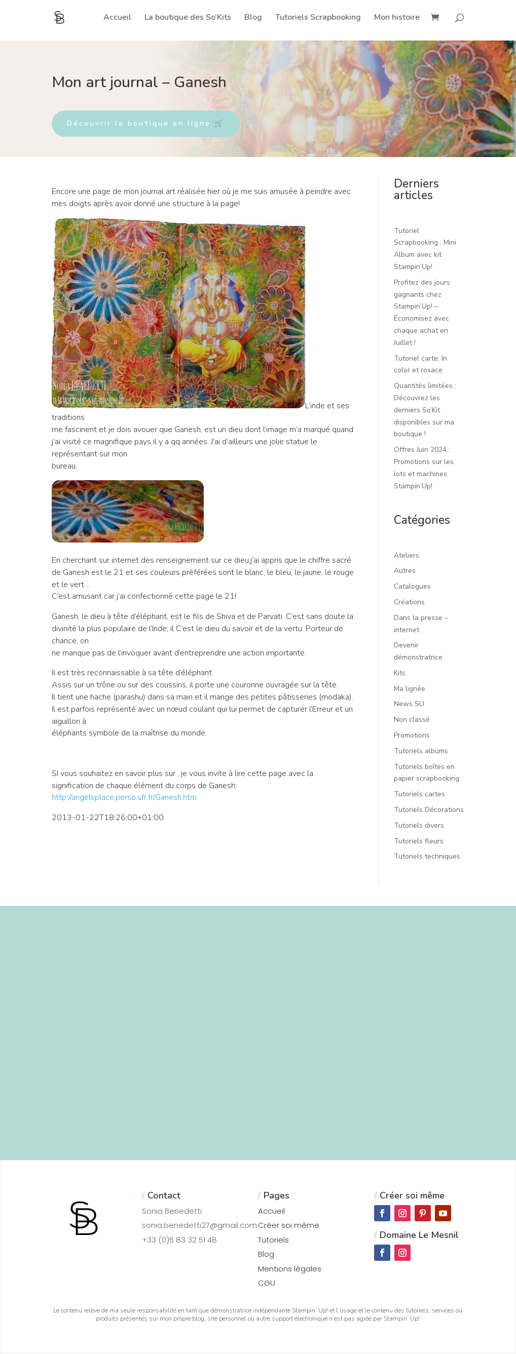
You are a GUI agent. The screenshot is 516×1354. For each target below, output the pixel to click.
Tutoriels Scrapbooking (318, 18)
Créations (409, 602)
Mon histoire (397, 18)
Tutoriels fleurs (419, 841)
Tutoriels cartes (419, 794)
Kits (400, 673)
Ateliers (406, 555)
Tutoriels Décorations (429, 810)
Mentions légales (289, 1268)
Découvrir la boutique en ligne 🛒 (146, 123)
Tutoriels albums (421, 751)
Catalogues (412, 586)
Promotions (412, 735)
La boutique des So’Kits (187, 18)
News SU (409, 704)
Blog (253, 18)
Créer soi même (288, 1225)
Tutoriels (273, 1239)
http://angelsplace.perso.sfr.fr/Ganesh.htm (124, 797)
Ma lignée (409, 688)
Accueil (117, 18)
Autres (405, 570)
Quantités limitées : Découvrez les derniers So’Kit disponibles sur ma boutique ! (425, 410)
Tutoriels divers (419, 825)
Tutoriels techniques (427, 856)
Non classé (412, 719)
